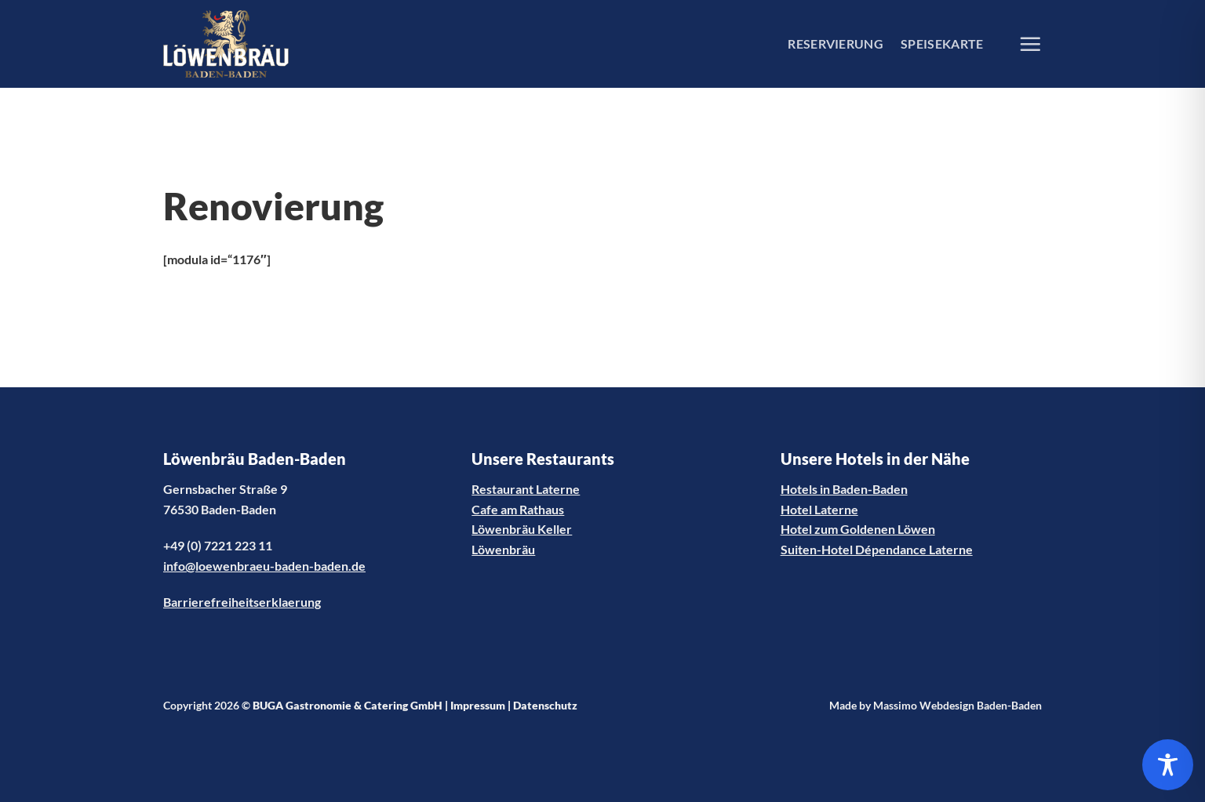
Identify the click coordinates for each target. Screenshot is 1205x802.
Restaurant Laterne (525, 488)
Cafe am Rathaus (517, 509)
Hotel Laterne (819, 509)
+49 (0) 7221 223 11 (217, 545)
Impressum (477, 705)
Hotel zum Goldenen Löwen (858, 528)
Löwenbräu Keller (521, 528)
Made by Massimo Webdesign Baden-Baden (935, 705)
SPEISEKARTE (942, 43)
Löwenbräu (503, 549)
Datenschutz (545, 705)
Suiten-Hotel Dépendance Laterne (877, 549)
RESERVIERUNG (835, 43)
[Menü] (1030, 44)
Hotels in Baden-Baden (844, 488)
